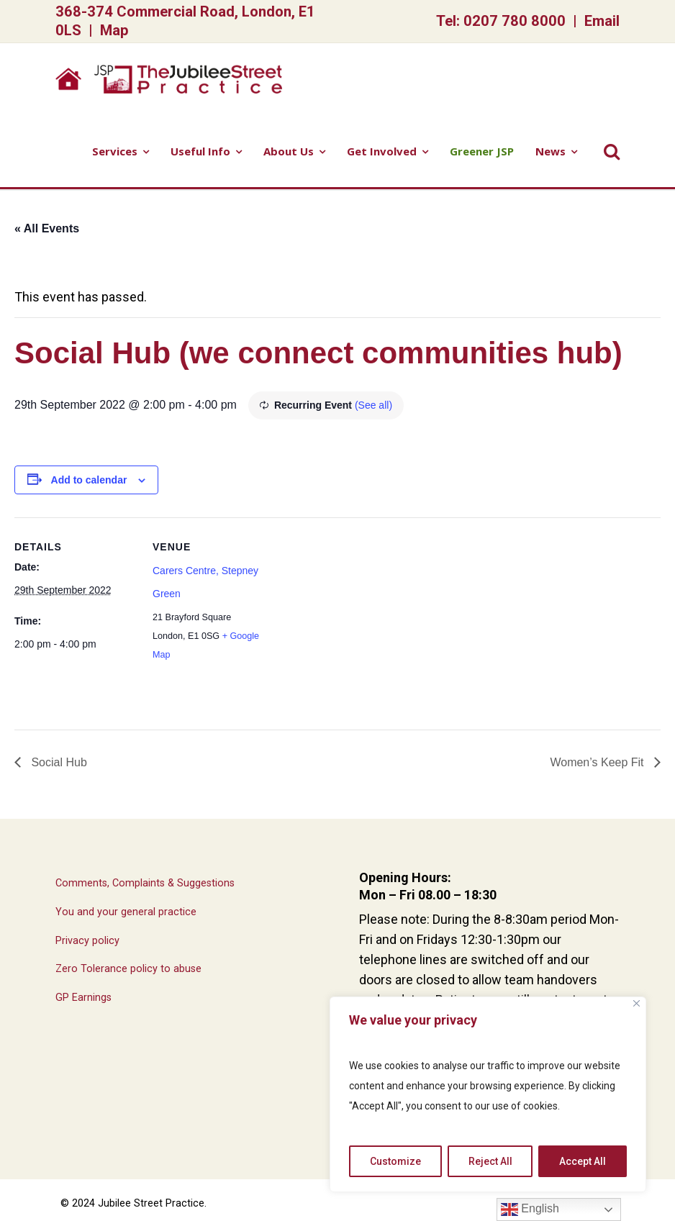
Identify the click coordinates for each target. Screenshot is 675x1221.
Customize (395, 1161)
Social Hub (57, 762)
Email (602, 20)
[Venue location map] (367, 617)
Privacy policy (87, 941)
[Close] (636, 1003)
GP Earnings (83, 997)
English (530, 1209)
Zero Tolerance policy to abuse (128, 969)
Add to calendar (89, 480)
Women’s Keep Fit (598, 762)
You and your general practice (125, 912)
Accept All (582, 1161)
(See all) (373, 405)
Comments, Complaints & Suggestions (145, 883)
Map (114, 30)
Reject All (490, 1161)
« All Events (46, 228)
